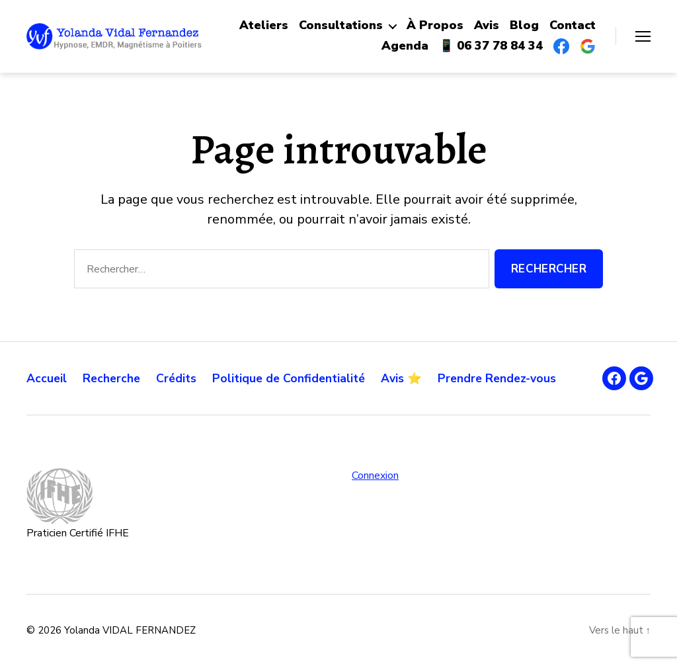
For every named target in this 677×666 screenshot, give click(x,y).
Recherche (113, 378)
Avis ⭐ (409, 378)
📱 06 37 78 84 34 (491, 46)
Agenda (404, 46)
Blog (524, 26)
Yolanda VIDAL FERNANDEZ (130, 630)
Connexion (375, 475)
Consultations (341, 26)
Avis (486, 26)
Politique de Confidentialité (295, 378)
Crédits (179, 378)
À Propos (435, 26)
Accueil (46, 378)
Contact (572, 26)
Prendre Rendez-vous (506, 378)
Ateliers (263, 26)
